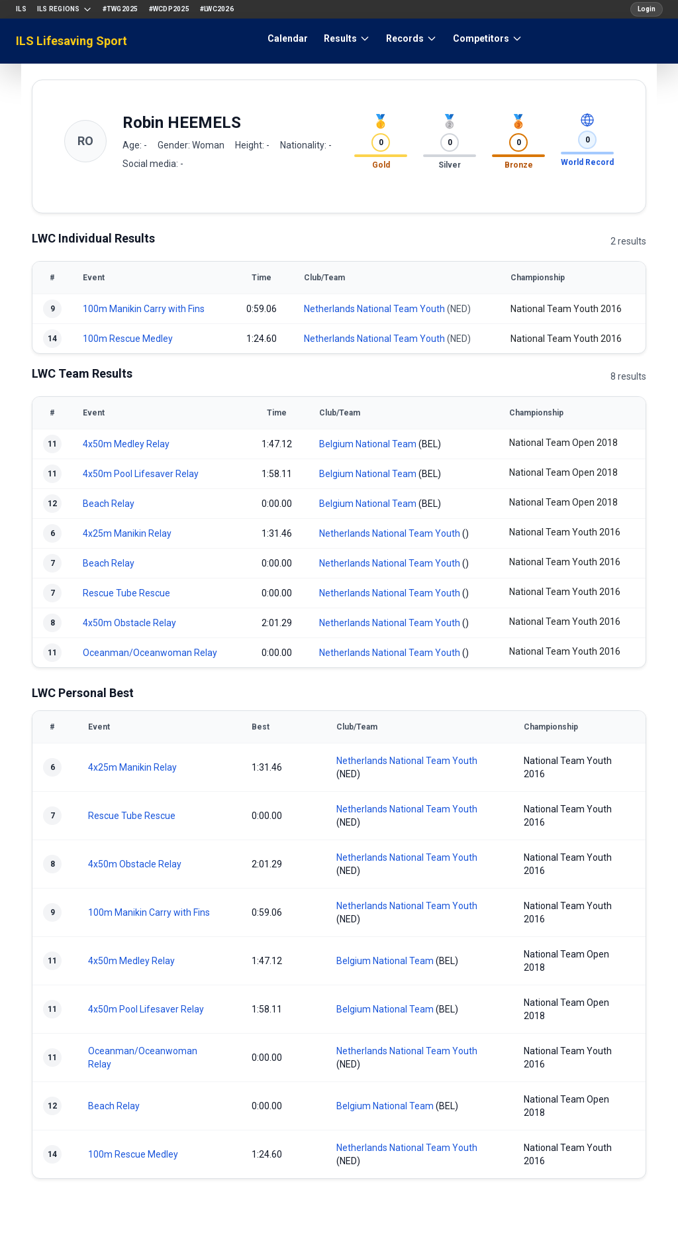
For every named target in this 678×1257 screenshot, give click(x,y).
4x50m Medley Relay (126, 444)
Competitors (487, 38)
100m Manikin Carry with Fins (144, 308)
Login (646, 9)
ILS (21, 9)
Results (347, 38)
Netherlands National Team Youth (374, 308)
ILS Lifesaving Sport (71, 41)
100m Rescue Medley (128, 338)
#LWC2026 (217, 9)
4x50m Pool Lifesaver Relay (141, 473)
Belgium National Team (367, 444)
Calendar (287, 38)
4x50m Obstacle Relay (129, 623)
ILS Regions (64, 9)
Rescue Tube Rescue (126, 593)
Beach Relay (108, 503)
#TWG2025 (120, 9)
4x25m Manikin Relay (127, 533)
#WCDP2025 (169, 9)
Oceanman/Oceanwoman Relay (150, 652)
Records (411, 38)
